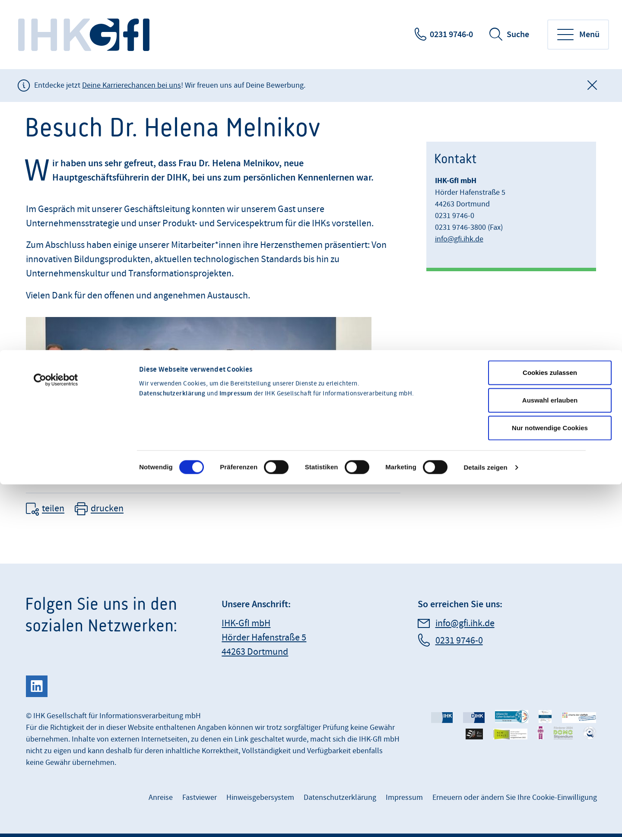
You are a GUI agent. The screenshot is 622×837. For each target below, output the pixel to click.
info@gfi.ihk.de (459, 239)
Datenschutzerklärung (172, 327)
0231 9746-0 (451, 34)
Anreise (161, 797)
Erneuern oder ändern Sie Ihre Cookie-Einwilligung (514, 797)
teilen (53, 509)
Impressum (236, 327)
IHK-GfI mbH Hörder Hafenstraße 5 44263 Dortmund (264, 637)
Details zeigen (485, 401)
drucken (107, 509)
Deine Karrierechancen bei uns (131, 85)
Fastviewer (199, 797)
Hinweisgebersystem (260, 797)
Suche (518, 34)
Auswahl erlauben (550, 334)
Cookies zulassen (550, 306)
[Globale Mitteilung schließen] (592, 85)
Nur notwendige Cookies (550, 361)
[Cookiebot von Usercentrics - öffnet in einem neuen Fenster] (56, 314)
